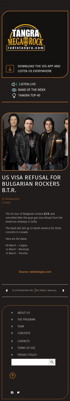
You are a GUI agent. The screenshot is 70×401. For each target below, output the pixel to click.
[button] (3, 4)
